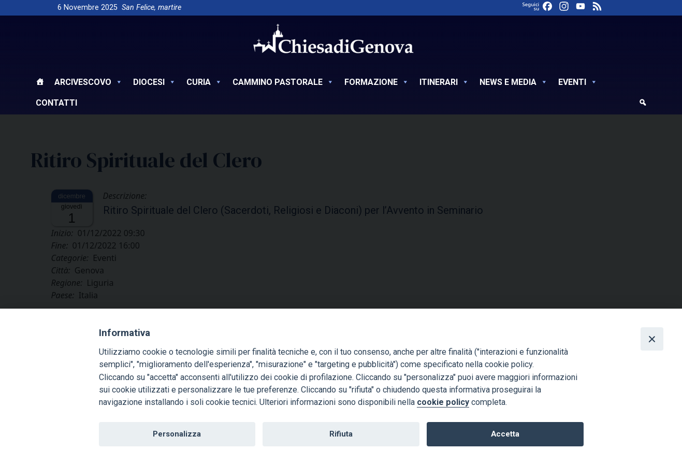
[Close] (652, 338)
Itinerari (444, 82)
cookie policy (443, 402)
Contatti (56, 103)
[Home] (40, 83)
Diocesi (154, 82)
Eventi (578, 82)
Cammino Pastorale (283, 82)
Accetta (505, 434)
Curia (204, 82)
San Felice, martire (151, 7)
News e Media (514, 82)
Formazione (376, 82)
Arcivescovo (88, 82)
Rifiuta (341, 434)
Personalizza (177, 434)
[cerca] (642, 104)
